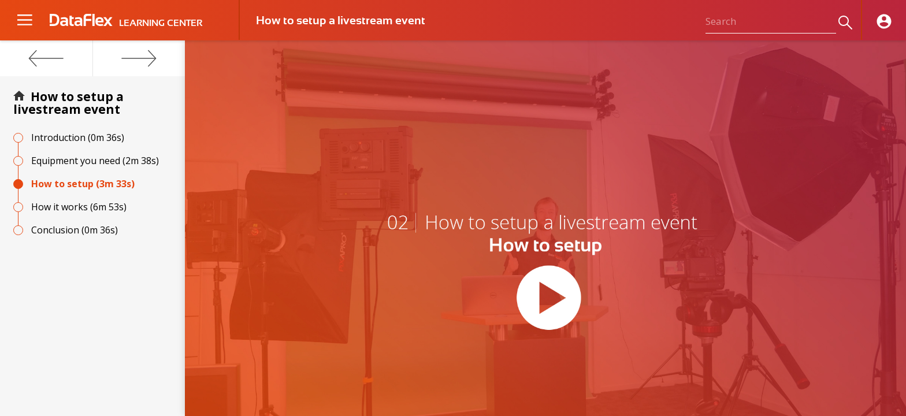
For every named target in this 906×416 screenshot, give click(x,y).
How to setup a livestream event (68, 102)
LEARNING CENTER (160, 23)
